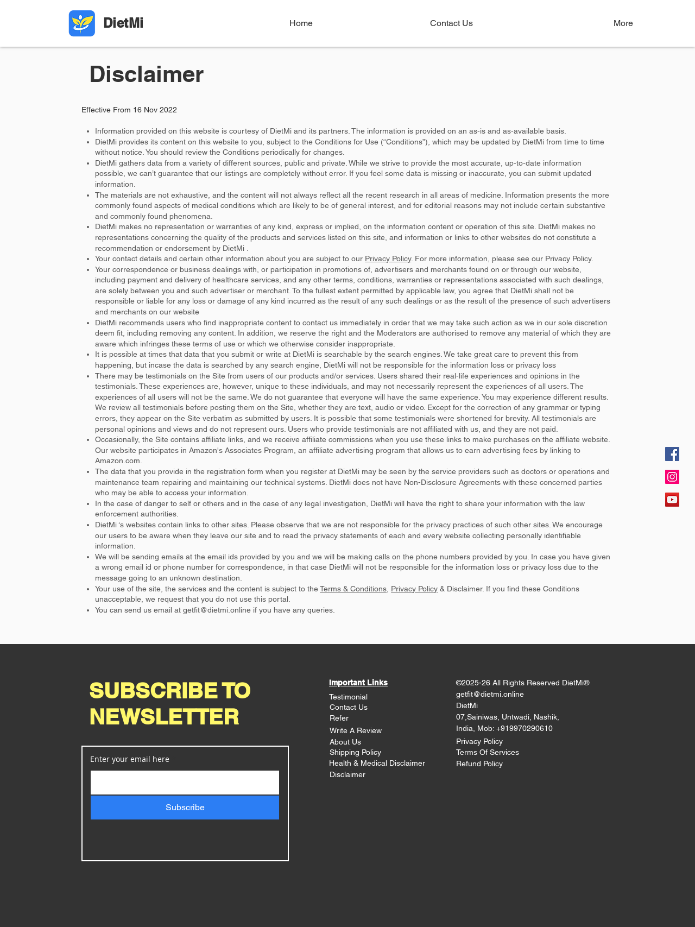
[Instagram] (672, 477)
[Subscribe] (185, 807)
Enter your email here (129, 759)
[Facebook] (672, 454)
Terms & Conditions (353, 588)
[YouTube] (672, 500)
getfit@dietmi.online (217, 610)
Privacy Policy (388, 258)
